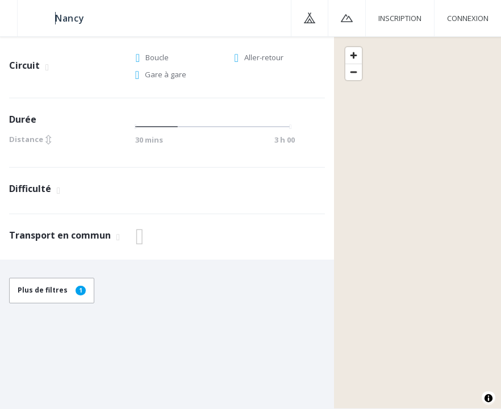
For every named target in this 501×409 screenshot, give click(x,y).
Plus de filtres (52, 290)
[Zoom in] (353, 55)
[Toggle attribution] (488, 398)
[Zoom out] (353, 72)
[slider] (139, 126)
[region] (417, 222)
